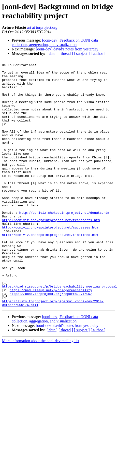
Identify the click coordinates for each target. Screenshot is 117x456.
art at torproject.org (42, 27)
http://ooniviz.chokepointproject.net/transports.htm (51, 251)
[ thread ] (65, 53)
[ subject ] (82, 53)
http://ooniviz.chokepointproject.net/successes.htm (50, 260)
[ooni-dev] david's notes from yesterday (67, 49)
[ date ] (52, 53)
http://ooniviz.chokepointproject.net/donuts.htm (64, 243)
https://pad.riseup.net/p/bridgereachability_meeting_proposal (59, 331)
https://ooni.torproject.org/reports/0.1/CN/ (51, 340)
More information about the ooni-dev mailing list (40, 389)
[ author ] (98, 53)
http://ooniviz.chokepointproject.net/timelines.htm (50, 269)
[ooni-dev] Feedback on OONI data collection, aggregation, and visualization (55, 42)
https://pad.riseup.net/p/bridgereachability (51, 336)
